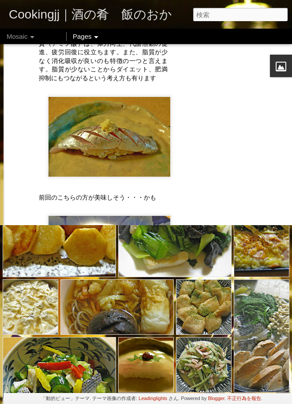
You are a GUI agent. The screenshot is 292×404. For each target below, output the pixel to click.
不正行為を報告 (244, 398)
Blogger (216, 398)
